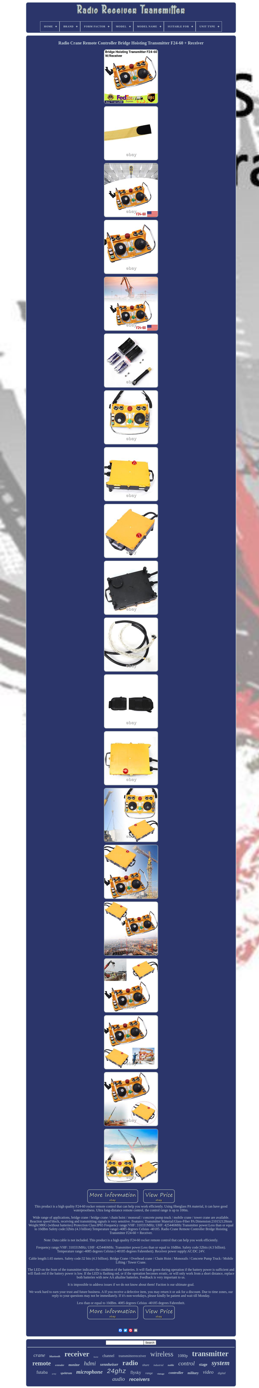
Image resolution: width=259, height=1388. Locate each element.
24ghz (116, 1371)
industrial (158, 1365)
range (149, 1373)
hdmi (90, 1363)
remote (41, 1363)
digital (222, 1373)
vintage (160, 1373)
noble (171, 1365)
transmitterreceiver (132, 1356)
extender (59, 1365)
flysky (135, 1372)
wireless (161, 1354)
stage (203, 1364)
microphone (89, 1372)
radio (130, 1363)
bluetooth (54, 1356)
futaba (42, 1372)
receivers (139, 1379)
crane (39, 1355)
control (186, 1363)
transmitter (210, 1354)
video (208, 1372)
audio (118, 1379)
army (54, 1374)
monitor (74, 1365)
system (221, 1363)
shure (145, 1365)
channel (108, 1356)
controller (176, 1373)
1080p (183, 1355)
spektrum (66, 1373)
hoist (96, 1357)
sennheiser (109, 1364)
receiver (76, 1354)
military (193, 1373)
